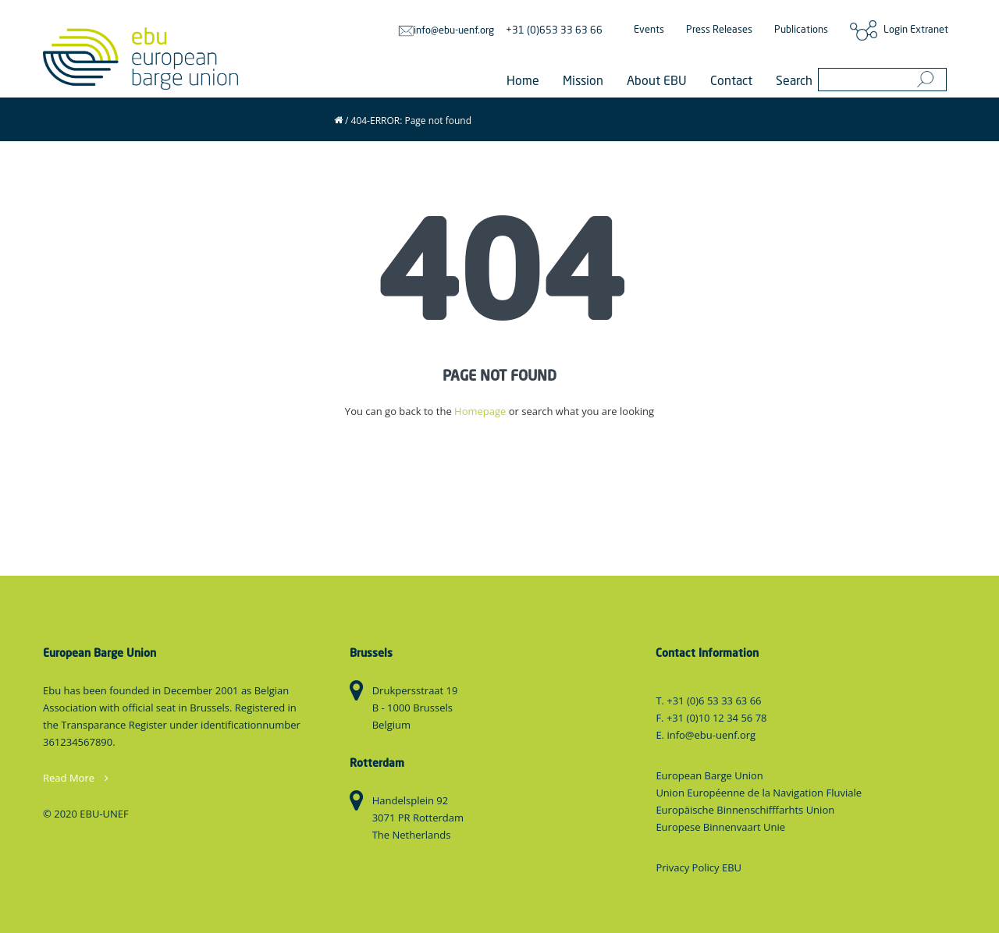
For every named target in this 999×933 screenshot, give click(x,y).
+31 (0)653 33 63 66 (554, 31)
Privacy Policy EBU (698, 867)
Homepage (480, 411)
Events (649, 30)
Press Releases (719, 30)
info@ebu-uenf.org (446, 31)
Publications (801, 30)
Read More (75, 778)
